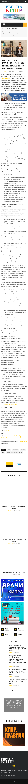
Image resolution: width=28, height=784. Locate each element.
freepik (7, 430)
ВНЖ (9, 449)
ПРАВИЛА (15, 29)
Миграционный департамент (14, 452)
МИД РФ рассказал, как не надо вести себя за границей (14, 540)
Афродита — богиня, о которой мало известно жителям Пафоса (18, 681)
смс (3, 452)
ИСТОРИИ (11, 652)
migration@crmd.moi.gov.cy (9, 404)
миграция (15, 449)
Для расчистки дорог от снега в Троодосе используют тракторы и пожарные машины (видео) (18, 672)
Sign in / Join (5, 1)
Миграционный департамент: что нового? (14, 573)
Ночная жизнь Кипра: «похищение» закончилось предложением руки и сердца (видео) (17, 648)
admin (12, 781)
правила (23, 449)
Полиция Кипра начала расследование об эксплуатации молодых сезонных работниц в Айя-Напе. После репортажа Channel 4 (17, 660)
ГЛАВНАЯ (7, 29)
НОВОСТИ (10, 510)
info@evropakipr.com (9, 775)
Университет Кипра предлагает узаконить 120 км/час (14, 507)
